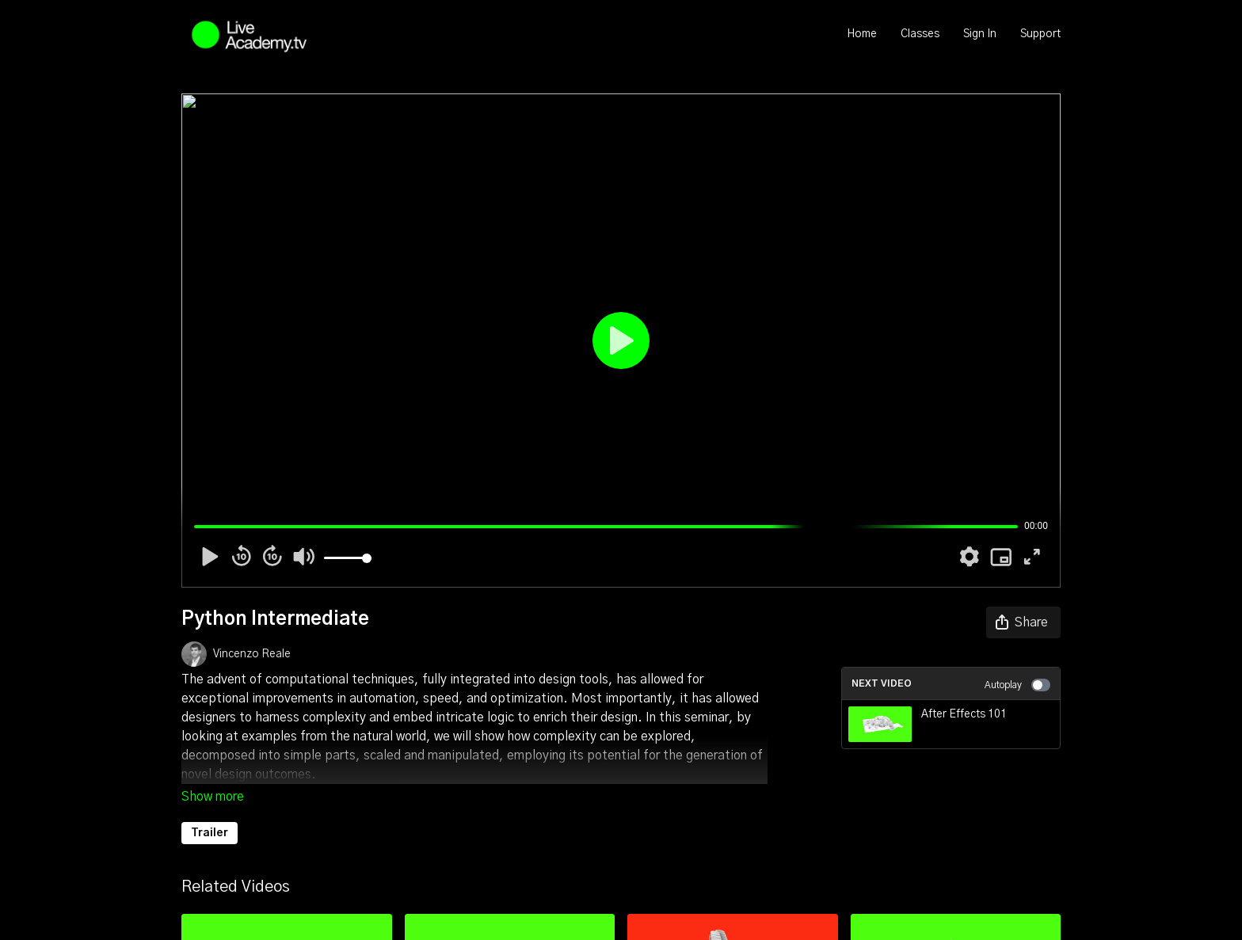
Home (862, 34)
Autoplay (1017, 685)
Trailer (209, 833)
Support (1040, 34)
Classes (920, 34)
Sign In (979, 34)
